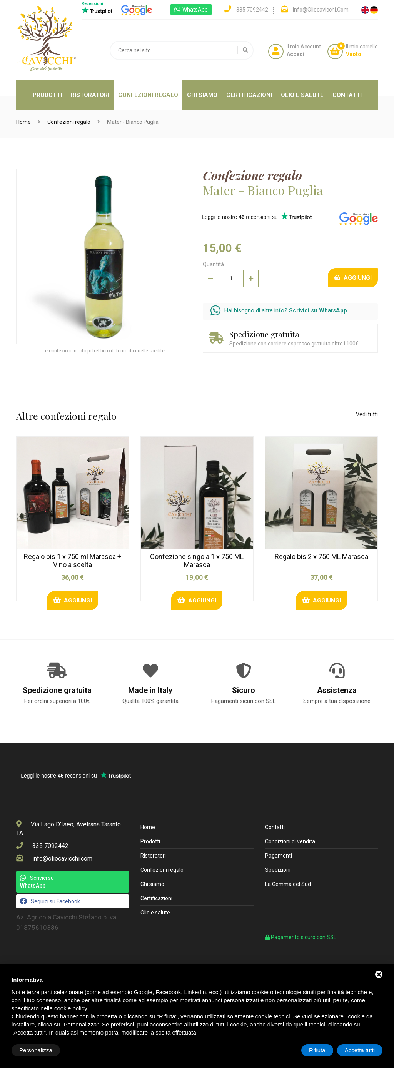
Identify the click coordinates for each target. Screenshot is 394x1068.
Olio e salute (302, 95)
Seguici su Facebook (50, 901)
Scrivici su (37, 881)
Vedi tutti (367, 414)
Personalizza (35, 1050)
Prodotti (47, 95)
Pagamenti (278, 856)
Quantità (213, 264)
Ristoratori (90, 95)
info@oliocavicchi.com (62, 858)
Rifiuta (317, 1050)
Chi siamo (202, 95)
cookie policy (70, 1008)
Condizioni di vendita (290, 841)
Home (23, 122)
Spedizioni (277, 870)
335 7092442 (50, 845)
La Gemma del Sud (288, 884)
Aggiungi (353, 277)
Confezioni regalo (148, 95)
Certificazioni (249, 95)
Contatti (347, 95)
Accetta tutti (360, 1050)
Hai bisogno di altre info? (278, 310)
